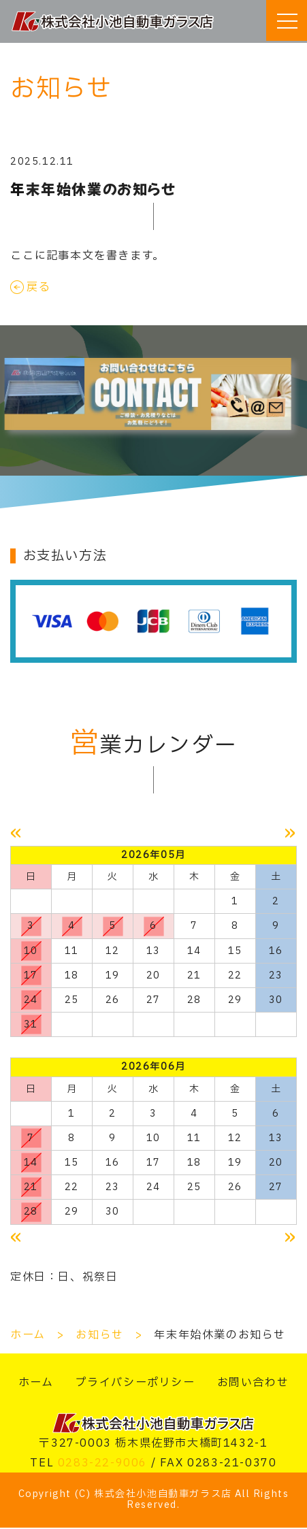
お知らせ (99, 1336)
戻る (38, 287)
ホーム (28, 1336)
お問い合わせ (253, 1384)
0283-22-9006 (102, 1464)
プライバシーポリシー (135, 1384)
